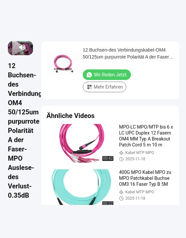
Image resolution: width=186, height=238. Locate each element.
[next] (15, 47)
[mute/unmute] (22, 47)
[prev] (11, 47)
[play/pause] (13, 47)
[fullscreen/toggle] (30, 47)
